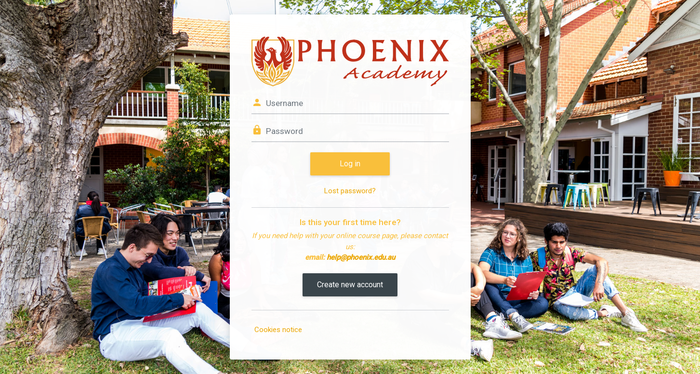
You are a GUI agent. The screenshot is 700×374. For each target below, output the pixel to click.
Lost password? (350, 191)
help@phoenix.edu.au (361, 257)
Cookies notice (278, 329)
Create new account (350, 284)
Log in (350, 163)
